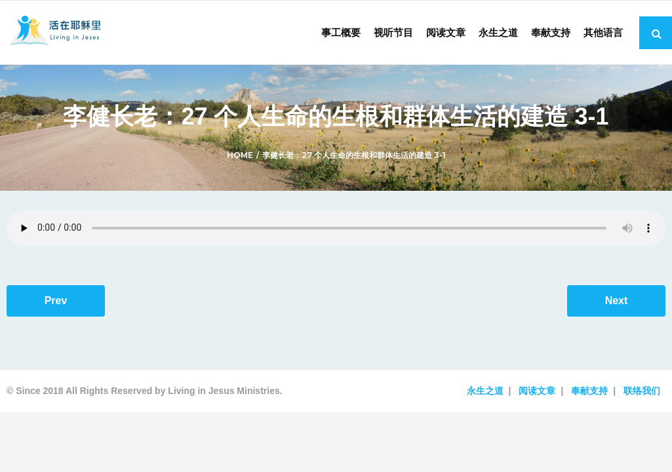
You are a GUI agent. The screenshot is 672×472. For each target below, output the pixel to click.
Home (240, 155)
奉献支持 (589, 390)
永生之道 (485, 390)
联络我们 (641, 390)
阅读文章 (537, 390)
